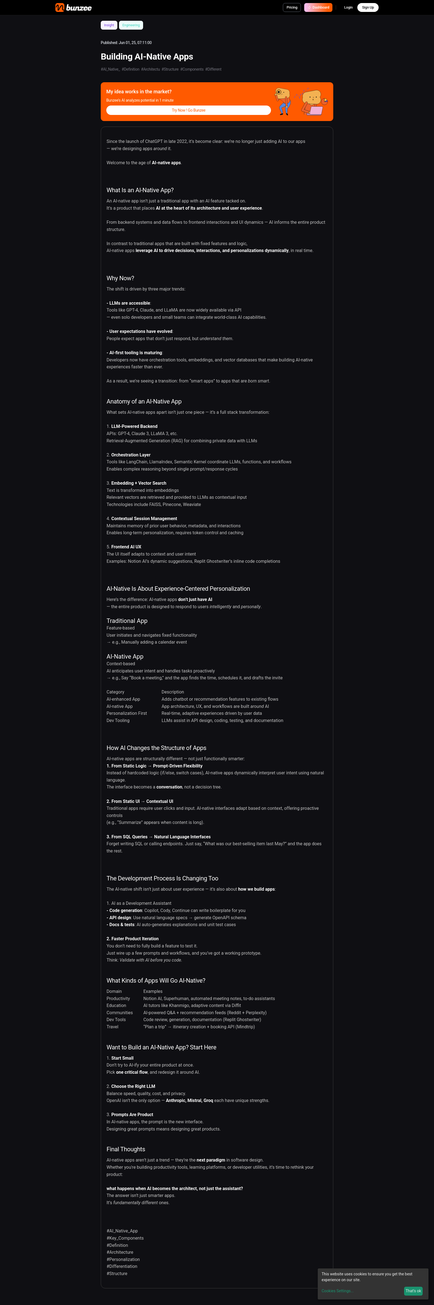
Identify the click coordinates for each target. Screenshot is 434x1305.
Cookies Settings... (338, 1291)
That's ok (413, 1291)
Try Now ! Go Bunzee (188, 110)
